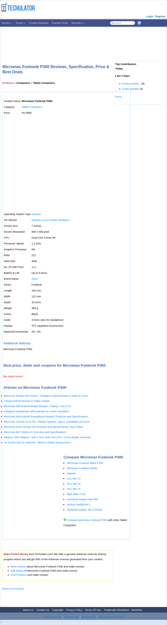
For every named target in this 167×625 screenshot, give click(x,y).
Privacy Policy (74, 609)
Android (35, 214)
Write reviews (18, 566)
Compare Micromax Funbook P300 (87, 520)
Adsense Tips (71, 616)
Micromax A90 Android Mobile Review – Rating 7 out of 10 (37, 406)
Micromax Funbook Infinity (82, 468)
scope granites (130, 88)
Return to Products (13, 588)
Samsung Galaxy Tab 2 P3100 (84, 509)
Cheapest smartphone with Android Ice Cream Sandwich (36, 411)
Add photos (17, 570)
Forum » (21, 22)
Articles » (7, 22)
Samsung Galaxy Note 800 (82, 499)
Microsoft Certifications (111, 616)
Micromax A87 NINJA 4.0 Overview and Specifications (35, 432)
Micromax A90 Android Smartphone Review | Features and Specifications (46, 416)
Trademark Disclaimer (116, 609)
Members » (77, 22)
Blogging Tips (89, 616)
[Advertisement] (65, 40)
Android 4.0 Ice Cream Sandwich (50, 219)
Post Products (19, 574)
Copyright (57, 609)
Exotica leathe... (131, 83)
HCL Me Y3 (73, 488)
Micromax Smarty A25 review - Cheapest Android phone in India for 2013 (46, 395)
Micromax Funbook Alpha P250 (85, 462)
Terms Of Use (93, 609)
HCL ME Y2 (73, 478)
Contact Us (42, 609)
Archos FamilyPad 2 (78, 504)
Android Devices (52, 616)
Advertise (136, 609)
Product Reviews (39, 22)
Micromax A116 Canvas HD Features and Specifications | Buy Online (43, 426)
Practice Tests (60, 22)
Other (34, 278)
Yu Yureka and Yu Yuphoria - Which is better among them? (37, 442)
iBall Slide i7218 (76, 494)
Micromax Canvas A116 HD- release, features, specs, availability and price (47, 421)
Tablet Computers (32, 106)
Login (149, 16)
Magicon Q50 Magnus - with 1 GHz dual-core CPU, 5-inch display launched (47, 437)
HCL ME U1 (74, 483)
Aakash (71, 473)
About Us (28, 609)
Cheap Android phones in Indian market (26, 400)
